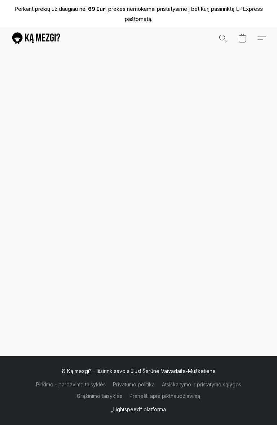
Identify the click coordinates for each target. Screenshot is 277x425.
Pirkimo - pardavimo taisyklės (71, 384)
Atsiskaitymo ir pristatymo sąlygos (201, 384)
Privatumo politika (134, 384)
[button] (36, 38)
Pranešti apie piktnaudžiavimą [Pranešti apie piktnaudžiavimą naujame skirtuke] (164, 396)
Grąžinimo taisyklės (99, 396)
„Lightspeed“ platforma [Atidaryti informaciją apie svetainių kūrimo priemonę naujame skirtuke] (138, 409)
